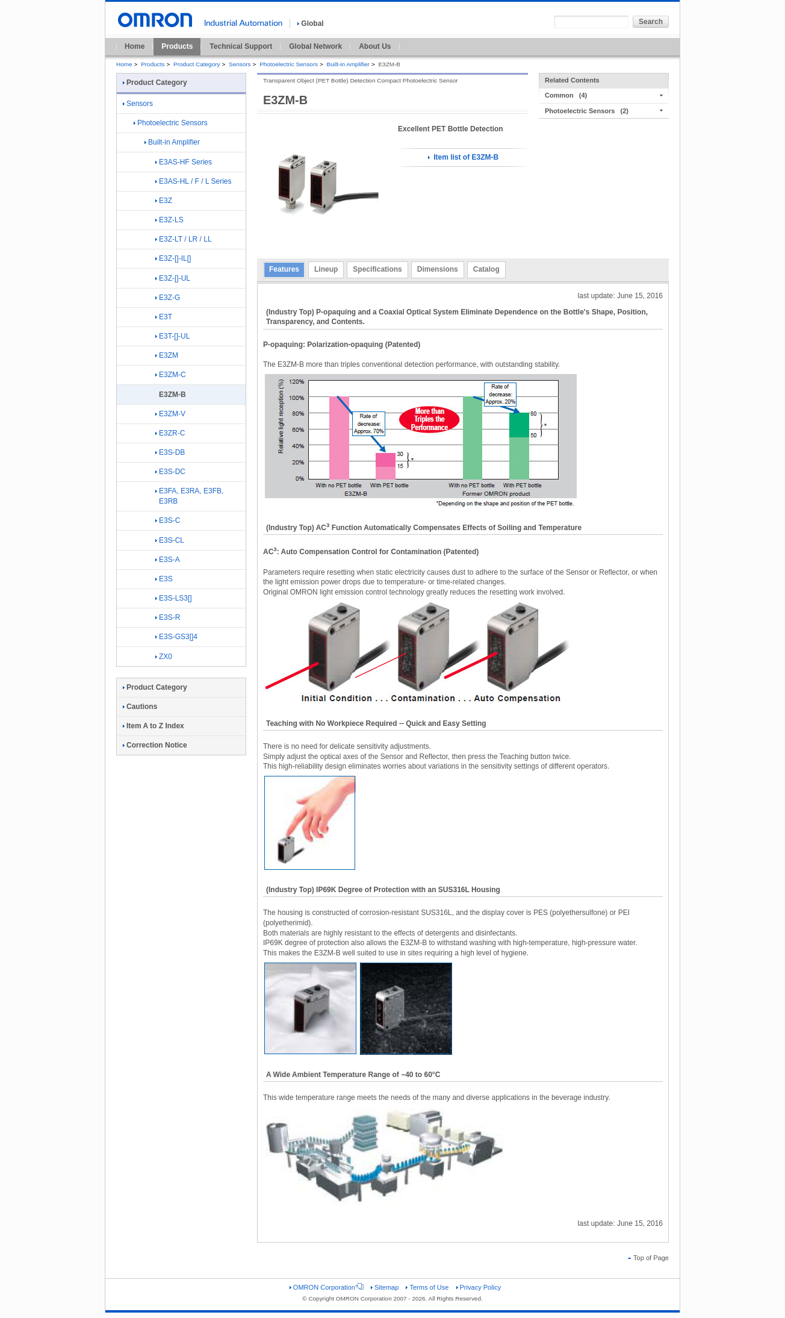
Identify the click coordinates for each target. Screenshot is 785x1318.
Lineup (326, 269)
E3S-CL (169, 540)
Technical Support (240, 46)
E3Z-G (167, 297)
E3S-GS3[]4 (176, 636)
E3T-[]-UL (172, 336)
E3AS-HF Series (183, 162)
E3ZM (166, 355)
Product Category (196, 64)
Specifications (377, 269)
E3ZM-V (170, 414)
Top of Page (648, 1257)
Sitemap (385, 1287)
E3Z (163, 200)
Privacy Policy (478, 1287)
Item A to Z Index (153, 726)
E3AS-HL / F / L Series (193, 181)
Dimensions (437, 269)
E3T (163, 317)
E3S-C (167, 520)
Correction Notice (155, 745)
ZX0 (163, 656)
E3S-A (167, 559)
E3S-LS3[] (173, 598)
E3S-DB (170, 452)
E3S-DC (170, 471)
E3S (164, 579)
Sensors (240, 64)
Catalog (486, 269)
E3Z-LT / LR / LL (183, 239)
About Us (375, 46)
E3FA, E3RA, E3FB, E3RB (189, 496)
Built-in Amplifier (348, 64)
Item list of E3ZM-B (463, 157)
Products (177, 46)
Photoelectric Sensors (288, 64)
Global (310, 23)
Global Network (315, 46)
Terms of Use (427, 1287)
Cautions (140, 706)
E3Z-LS (169, 220)
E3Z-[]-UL (172, 278)
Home (134, 46)
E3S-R (167, 617)
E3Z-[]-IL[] (173, 258)
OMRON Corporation (327, 1287)
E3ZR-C (170, 433)
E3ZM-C (170, 374)
